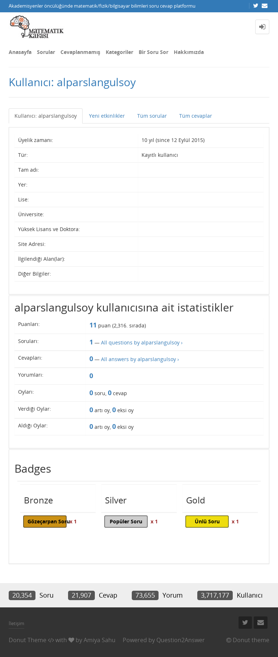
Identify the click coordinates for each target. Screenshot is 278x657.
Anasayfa (20, 52)
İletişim (16, 623)
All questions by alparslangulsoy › (141, 342)
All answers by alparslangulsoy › (140, 359)
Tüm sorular (152, 115)
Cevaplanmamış (80, 52)
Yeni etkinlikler (107, 115)
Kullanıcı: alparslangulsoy (45, 115)
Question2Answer (180, 640)
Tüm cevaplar (195, 115)
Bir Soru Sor (153, 52)
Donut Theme (27, 640)
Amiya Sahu (99, 640)
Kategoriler (119, 52)
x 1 (73, 521)
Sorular (46, 52)
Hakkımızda (189, 52)
